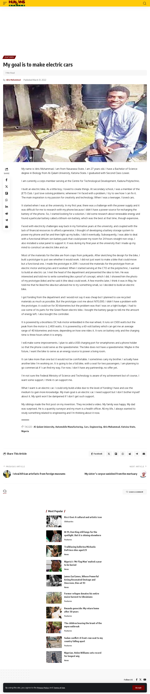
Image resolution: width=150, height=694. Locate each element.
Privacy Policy (44, 687)
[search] (144, 3)
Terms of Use (61, 687)
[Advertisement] (75, 30)
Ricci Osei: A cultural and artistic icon (83, 518)
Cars (86, 427)
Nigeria (25, 431)
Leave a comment (131, 493)
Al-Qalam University (44, 427)
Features (9, 57)
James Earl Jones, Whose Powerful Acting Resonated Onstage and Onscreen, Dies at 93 (81, 581)
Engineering (96, 427)
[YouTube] (145, 681)
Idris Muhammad (112, 427)
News (66, 556)
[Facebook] (136, 681)
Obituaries (68, 523)
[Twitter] (140, 681)
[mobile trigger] (5, 3)
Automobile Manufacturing (69, 427)
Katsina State (129, 427)
